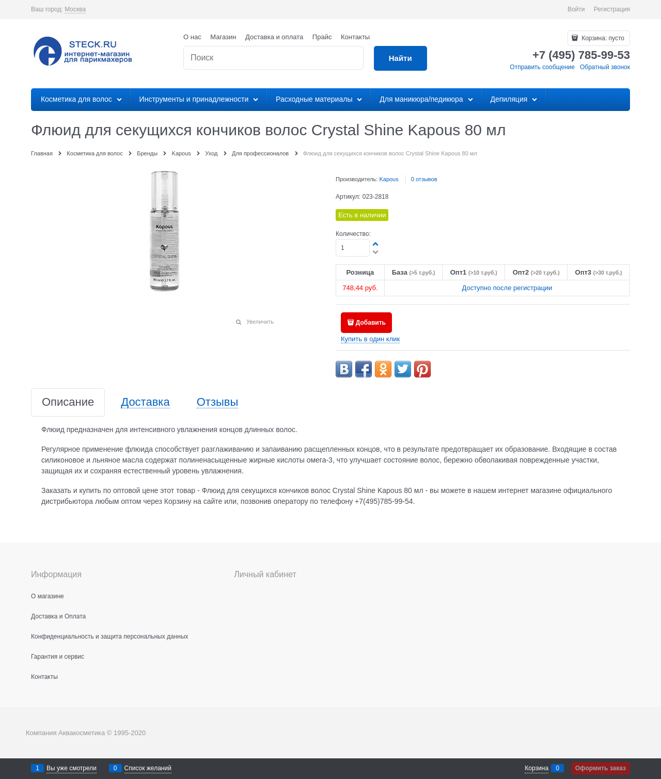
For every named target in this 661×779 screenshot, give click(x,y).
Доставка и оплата (274, 37)
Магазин (223, 37)
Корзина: (602, 38)
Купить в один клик (370, 339)
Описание (68, 402)
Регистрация (612, 9)
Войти (576, 9)
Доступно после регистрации (507, 288)
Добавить (371, 322)
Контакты (355, 37)
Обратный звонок (605, 67)
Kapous (388, 179)
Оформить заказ (600, 768)
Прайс (322, 37)
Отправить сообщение (542, 67)
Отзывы (218, 402)
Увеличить (260, 322)
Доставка (145, 402)
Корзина (536, 768)
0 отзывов (424, 179)
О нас (192, 37)
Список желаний (147, 768)
